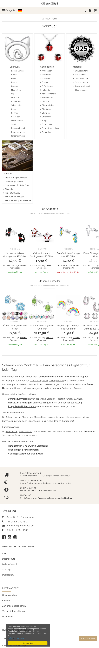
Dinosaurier (15, 101)
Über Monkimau (10, 595)
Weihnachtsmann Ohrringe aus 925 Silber (41, 255)
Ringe (43, 120)
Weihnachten (16, 120)
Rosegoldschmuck (81, 86)
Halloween (15, 117)
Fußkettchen (46, 86)
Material (77, 66)
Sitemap (6, 569)
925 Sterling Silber (39, 380)
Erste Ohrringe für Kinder (15, 178)
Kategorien (9, 10)
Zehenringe (46, 132)
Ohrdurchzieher (48, 105)
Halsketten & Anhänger (19, 402)
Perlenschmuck (80, 82)
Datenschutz (8, 559)
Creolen (44, 82)
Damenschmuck (17, 128)
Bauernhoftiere (17, 71)
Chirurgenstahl (80, 71)
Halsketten (45, 90)
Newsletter (7, 616)
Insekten (14, 86)
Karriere (6, 600)
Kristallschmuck (80, 78)
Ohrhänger (45, 109)
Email (46, 491)
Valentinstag (16, 105)
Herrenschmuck (17, 132)
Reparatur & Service (13, 193)
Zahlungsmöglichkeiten (14, 606)
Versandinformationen (13, 611)
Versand (23, 265)
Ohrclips (44, 101)
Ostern (13, 109)
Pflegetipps (9, 189)
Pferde (13, 82)
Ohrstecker (45, 117)
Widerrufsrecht (9, 564)
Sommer (14, 113)
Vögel (13, 94)
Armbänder (46, 71)
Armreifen (45, 78)
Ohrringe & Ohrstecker (19, 399)
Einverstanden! (28, 643)
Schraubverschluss (49, 128)
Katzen (13, 78)
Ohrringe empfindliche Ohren (17, 185)
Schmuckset (46, 124)
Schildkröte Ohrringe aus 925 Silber (41, 327)
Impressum (8, 575)
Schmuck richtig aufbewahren (17, 201)
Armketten (45, 75)
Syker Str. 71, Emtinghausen (18, 517)
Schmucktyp (47, 66)
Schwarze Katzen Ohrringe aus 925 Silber (15, 255)
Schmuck (15, 66)
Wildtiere (14, 97)
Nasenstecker (47, 97)
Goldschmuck (79, 75)
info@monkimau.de (23, 525)
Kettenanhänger (48, 94)
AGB (4, 553)
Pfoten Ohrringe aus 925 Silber (14, 327)
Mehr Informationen (16, 638)
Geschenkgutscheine (13, 181)
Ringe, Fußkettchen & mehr (22, 406)
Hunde (13, 75)
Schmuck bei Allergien (14, 197)
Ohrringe (45, 113)
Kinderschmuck (17, 136)
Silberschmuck (80, 90)
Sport (13, 124)
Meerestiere (15, 90)
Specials (8, 173)
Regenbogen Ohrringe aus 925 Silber (68, 327)
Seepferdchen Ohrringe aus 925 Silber (68, 255)
